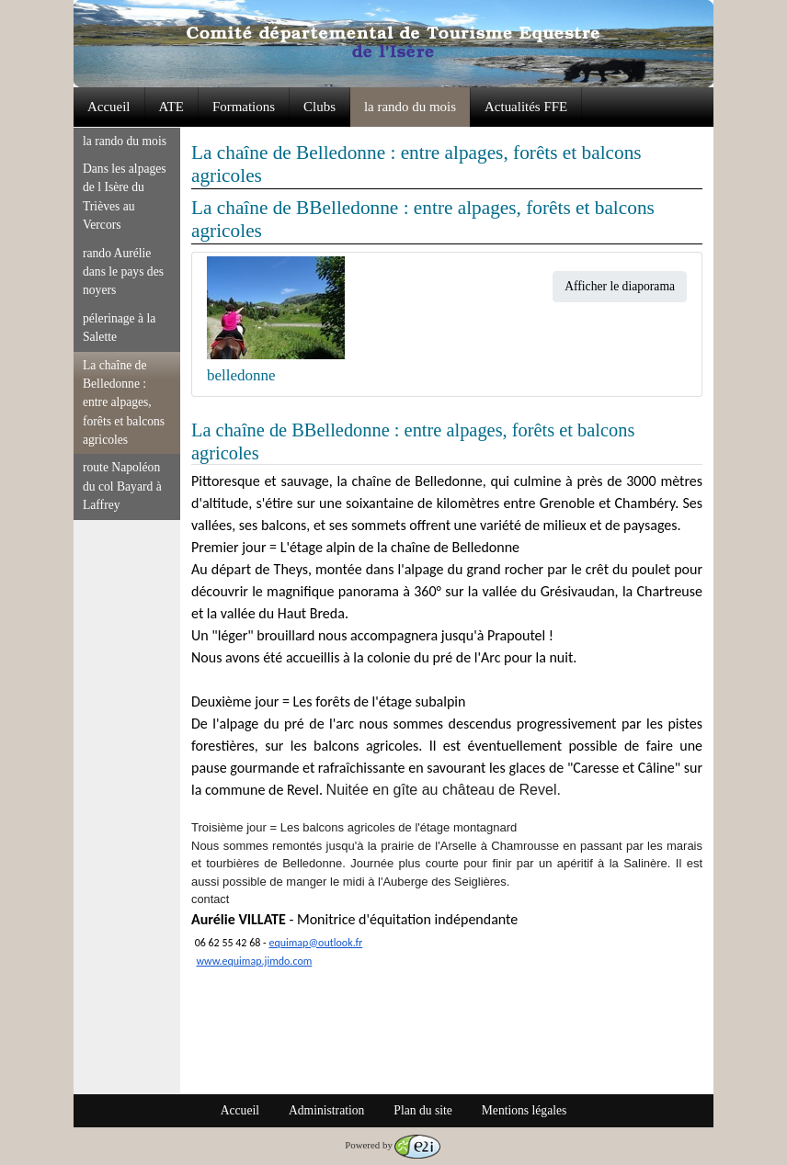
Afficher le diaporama (620, 286)
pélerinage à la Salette (119, 327)
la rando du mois (410, 106)
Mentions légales (524, 1110)
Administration (326, 1110)
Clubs (319, 106)
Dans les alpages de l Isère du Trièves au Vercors (124, 197)
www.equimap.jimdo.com (254, 961)
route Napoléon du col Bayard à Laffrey (122, 486)
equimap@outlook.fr (315, 942)
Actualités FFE (526, 106)
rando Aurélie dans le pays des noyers (123, 272)
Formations (243, 106)
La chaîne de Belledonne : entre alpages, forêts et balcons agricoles (124, 402)
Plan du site (422, 1110)
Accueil (109, 106)
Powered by (392, 1144)
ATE (171, 106)
